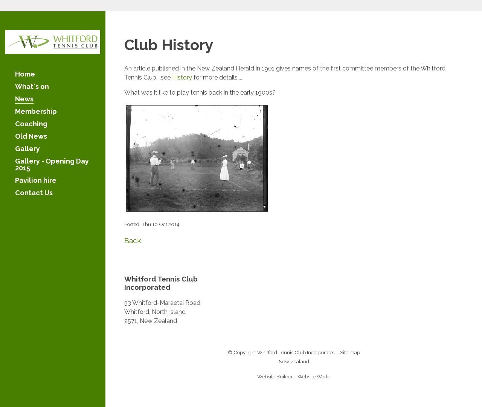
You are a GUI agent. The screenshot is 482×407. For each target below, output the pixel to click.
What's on (32, 86)
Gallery (27, 149)
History (182, 77)
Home (25, 74)
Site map (350, 352)
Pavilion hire (35, 180)
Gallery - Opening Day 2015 (52, 165)
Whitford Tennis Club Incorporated (296, 352)
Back (132, 240)
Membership (36, 111)
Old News (31, 136)
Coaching (31, 124)
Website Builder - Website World (294, 376)
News (24, 99)
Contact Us (34, 193)
